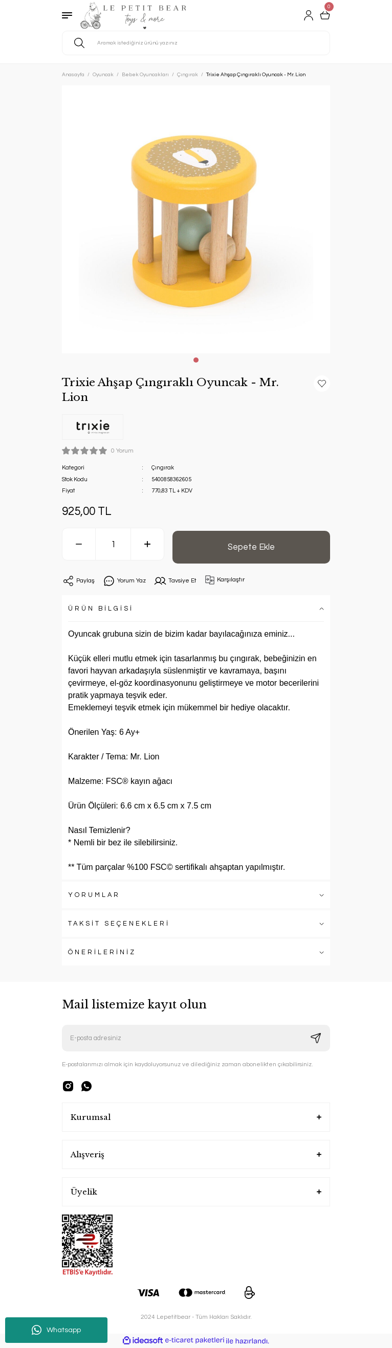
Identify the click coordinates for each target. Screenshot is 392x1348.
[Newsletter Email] (196, 1038)
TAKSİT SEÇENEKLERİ (119, 923)
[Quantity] (113, 544)
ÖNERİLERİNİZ (102, 952)
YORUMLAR (94, 895)
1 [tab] (196, 360)
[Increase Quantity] (147, 544)
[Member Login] (308, 15)
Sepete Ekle (251, 547)
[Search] (196, 43)
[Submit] (315, 1038)
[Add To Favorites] (322, 383)
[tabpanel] (196, 219)
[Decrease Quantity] (78, 544)
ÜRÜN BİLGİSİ (101, 608)
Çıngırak (162, 467)
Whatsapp (56, 1330)
